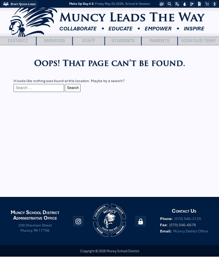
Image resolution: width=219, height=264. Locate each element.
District (18, 41)
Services (54, 41)
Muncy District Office (190, 231)
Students (123, 41)
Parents (160, 41)
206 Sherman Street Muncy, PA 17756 (35, 228)
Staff (88, 41)
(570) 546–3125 (187, 218)
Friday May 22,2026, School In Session (109, 4)
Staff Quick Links (23, 4)
